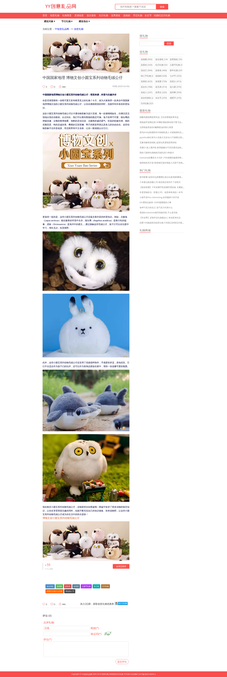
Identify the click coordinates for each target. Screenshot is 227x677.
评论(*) (47, 639)
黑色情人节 (69, 591)
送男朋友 (115, 15)
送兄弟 (161, 86)
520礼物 (105, 586)
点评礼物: (49, 622)
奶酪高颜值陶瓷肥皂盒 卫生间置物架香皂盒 (159, 117)
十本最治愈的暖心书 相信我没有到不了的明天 (160, 182)
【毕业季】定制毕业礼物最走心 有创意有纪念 (160, 217)
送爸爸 (161, 70)
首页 (45, 15)
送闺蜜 (59, 586)
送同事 (175, 92)
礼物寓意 (67, 15)
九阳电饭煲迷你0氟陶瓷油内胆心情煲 (156, 127)
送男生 (161, 92)
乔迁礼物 (137, 15)
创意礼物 (54, 15)
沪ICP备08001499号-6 (147, 674)
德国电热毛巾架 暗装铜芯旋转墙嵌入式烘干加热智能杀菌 (165, 162)
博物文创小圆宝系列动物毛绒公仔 (61, 518)
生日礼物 (103, 15)
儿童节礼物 (86, 586)
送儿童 (96, 586)
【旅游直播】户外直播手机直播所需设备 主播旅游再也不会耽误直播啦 (171, 187)
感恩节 (175, 97)
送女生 (67, 586)
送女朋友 (91, 15)
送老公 (175, 81)
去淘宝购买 (121, 566)
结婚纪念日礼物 (162, 15)
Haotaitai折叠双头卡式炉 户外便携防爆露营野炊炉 (162, 157)
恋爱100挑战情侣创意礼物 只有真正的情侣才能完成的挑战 (166, 222)
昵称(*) (95, 628)
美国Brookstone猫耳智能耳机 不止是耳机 (159, 212)
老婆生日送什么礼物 (54, 591)
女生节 (148, 15)
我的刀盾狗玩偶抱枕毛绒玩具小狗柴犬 (157, 152)
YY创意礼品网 (62, 29)
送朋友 (146, 81)
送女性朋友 (147, 97)
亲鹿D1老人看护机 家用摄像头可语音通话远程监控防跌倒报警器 (168, 147)
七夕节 (175, 75)
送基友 (146, 64)
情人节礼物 (147, 75)
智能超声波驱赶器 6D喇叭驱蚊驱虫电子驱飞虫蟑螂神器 (164, 122)
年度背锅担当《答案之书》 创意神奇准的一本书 (161, 192)
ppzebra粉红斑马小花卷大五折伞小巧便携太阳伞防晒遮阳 (166, 137)
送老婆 (76, 586)
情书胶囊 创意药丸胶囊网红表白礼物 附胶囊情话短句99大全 (167, 177)
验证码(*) (96, 634)
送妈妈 (126, 15)
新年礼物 (176, 70)
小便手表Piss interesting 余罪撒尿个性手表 (159, 197)
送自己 (146, 70)
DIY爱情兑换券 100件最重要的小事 (155, 202)
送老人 (146, 92)
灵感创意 (79, 15)
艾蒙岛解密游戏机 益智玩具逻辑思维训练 (158, 142)
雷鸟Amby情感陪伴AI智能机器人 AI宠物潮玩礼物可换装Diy (166, 132)
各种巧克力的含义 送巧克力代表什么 (156, 207)
